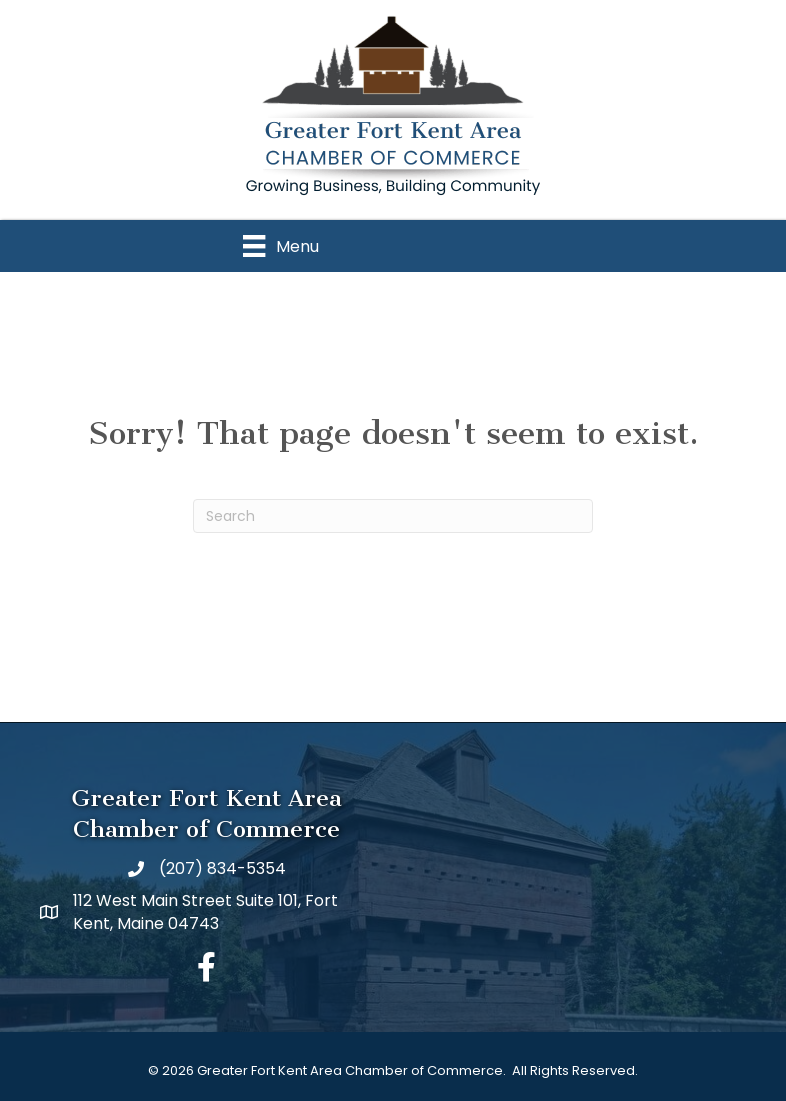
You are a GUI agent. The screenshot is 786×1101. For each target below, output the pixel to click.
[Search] (393, 516)
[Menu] (280, 246)
